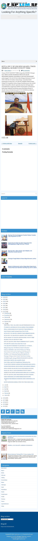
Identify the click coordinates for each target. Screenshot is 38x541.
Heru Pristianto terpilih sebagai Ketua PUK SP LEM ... (16, 331)
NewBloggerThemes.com (19, 539)
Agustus (6, 321)
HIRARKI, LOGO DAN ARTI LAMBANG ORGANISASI (20, 445)
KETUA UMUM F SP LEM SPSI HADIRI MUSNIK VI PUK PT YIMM (19, 337)
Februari (6, 393)
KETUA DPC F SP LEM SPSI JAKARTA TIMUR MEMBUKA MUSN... (19, 333)
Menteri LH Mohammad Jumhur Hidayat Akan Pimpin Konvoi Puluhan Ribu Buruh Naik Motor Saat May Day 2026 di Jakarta (22, 267)
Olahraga (3, 484)
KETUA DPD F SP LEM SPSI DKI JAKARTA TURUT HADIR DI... (18, 335)
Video (2, 506)
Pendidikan (4, 489)
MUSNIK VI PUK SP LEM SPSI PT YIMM (13, 339)
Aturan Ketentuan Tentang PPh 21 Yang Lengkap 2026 (21, 454)
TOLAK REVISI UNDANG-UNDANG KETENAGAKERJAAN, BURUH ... (20, 364)
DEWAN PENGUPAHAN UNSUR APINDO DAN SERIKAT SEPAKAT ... (20, 366)
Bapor (2, 470)
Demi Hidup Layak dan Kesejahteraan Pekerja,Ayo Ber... (17, 362)
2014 (4, 406)
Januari (6, 395)
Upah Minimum (5, 503)
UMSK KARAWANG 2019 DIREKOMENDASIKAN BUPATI (17, 376)
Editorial (3, 475)
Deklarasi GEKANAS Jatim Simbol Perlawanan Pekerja (17, 349)
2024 (4, 301)
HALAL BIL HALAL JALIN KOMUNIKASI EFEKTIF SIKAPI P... (18, 370)
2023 (4, 303)
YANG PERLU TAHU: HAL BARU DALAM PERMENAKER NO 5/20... (19, 325)
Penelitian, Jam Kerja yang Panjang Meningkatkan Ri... (17, 354)
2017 (4, 400)
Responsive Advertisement (7, 526)
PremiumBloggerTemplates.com (19, 537)
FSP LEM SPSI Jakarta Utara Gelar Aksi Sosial (15, 343)
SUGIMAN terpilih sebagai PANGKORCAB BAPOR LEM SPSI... (18, 358)
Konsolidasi (4, 480)
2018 (4, 398)
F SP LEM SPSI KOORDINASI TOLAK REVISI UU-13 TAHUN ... (18, 345)
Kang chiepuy (8, 70)
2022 (4, 305)
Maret (5, 391)
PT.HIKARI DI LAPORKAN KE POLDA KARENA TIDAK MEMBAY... (19, 327)
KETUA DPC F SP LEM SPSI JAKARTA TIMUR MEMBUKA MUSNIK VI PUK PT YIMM (18, 67)
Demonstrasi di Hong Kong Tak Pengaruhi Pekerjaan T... (17, 352)
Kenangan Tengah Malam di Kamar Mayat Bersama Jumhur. (22, 258)
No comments (26, 70)
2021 (4, 307)
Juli (5, 323)
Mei (5, 387)
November (6, 315)
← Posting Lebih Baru (6, 143)
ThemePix (14, 536)
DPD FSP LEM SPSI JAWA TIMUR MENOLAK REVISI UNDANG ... (19, 374)
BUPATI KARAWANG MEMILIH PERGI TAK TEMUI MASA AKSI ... (19, 382)
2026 (4, 297)
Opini (2, 487)
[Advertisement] (19, 40)
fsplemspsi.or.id (19, 2)
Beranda (20, 143)
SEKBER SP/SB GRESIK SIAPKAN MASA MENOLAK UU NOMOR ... (19, 372)
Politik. (2, 496)
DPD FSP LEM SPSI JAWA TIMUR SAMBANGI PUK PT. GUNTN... (19, 341)
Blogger (31, 534)
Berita (2, 472)
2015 (4, 404)
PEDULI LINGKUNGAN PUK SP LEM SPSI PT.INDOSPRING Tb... (18, 329)
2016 (4, 402)
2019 (4, 311)
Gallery (3, 477)
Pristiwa (3, 499)
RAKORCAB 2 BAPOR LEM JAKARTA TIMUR (14, 360)
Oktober (6, 317)
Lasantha (28, 536)
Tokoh (2, 501)
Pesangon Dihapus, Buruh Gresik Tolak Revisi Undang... (17, 356)
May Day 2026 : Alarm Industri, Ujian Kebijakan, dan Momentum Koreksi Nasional (20, 251)
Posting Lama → (33, 143)
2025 (4, 299)
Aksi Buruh (4, 468)
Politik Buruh (4, 494)
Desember (6, 313)
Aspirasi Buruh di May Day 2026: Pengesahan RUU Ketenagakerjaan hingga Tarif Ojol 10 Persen (20, 243)
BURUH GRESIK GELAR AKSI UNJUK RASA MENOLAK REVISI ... (19, 368)
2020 (4, 309)
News (2, 482)
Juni (5, 385)
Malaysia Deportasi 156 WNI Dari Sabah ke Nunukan (16, 347)
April (5, 389)
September (7, 319)
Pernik (2, 492)
